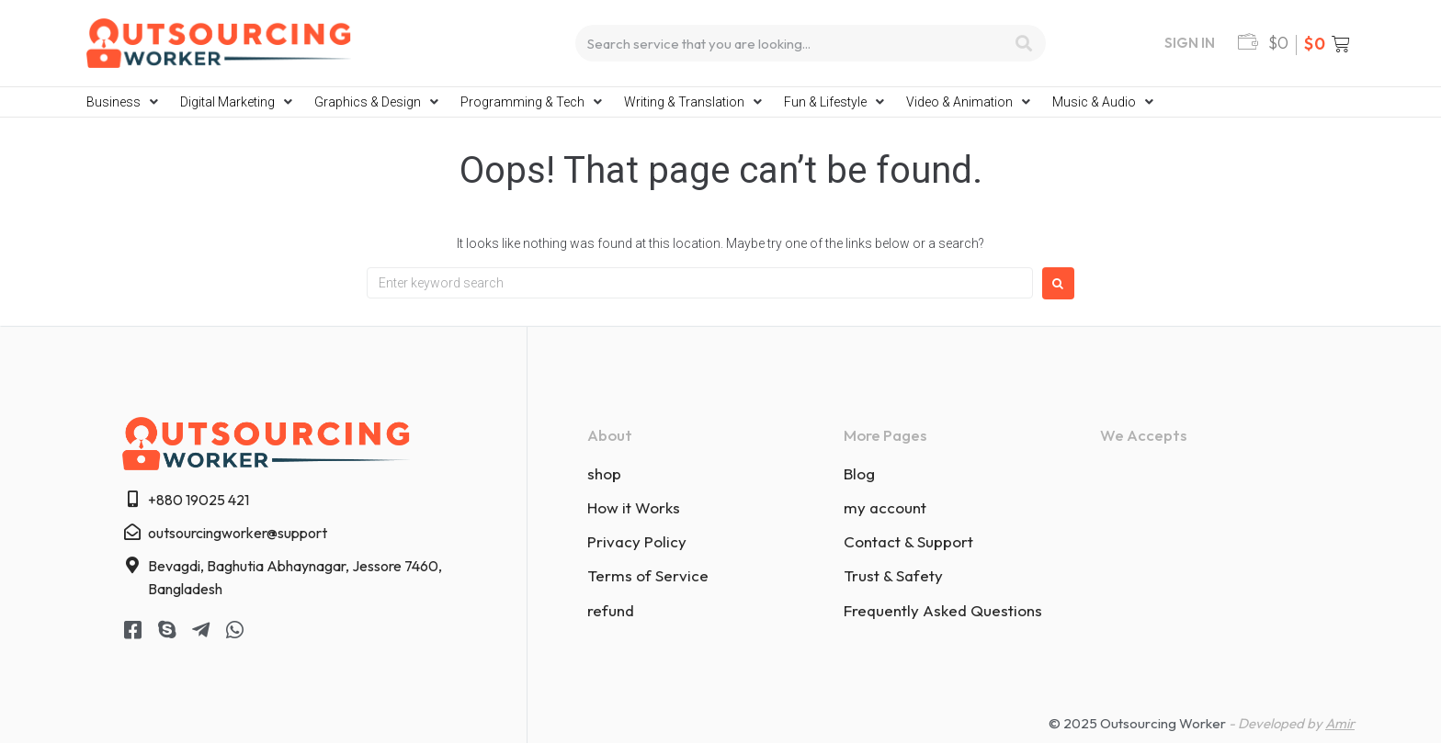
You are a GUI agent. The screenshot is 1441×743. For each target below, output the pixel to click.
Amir (1340, 723)
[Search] (1024, 43)
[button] (124, 102)
